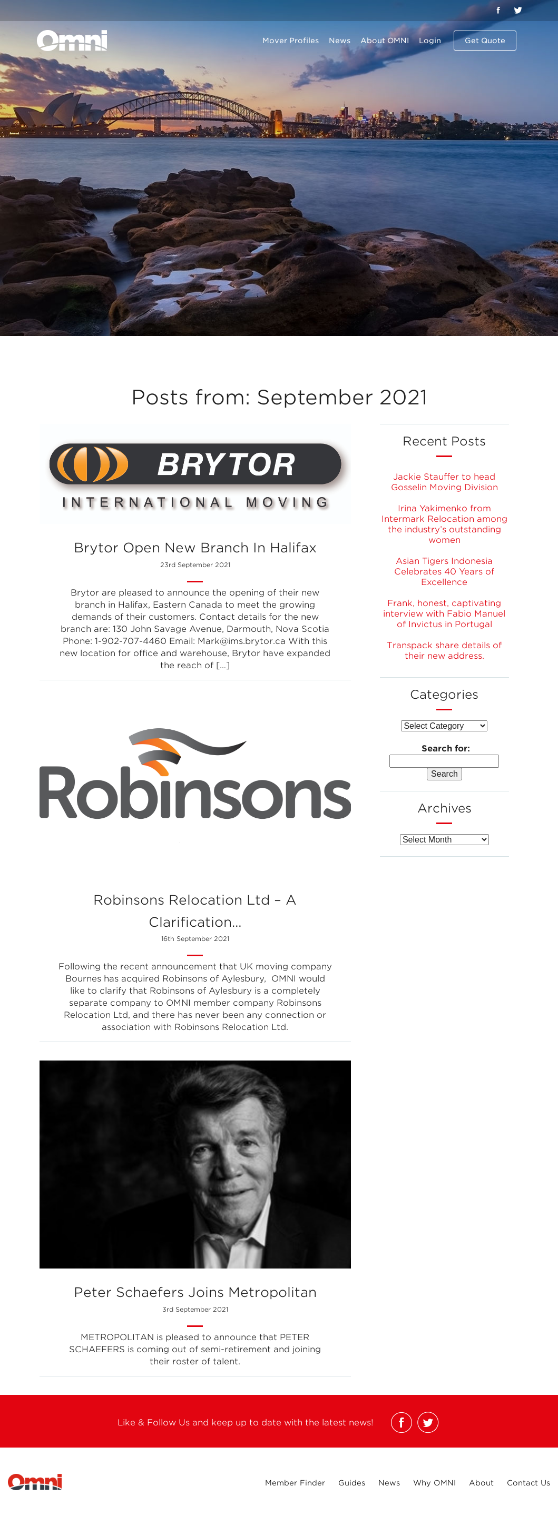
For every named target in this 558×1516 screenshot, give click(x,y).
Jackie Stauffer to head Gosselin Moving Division (444, 482)
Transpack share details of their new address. (444, 650)
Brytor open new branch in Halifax (195, 556)
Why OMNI (434, 1483)
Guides (351, 1483)
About (481, 1483)
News (339, 40)
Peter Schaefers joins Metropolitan (195, 1301)
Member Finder (295, 1483)
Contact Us (528, 1483)
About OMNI (384, 40)
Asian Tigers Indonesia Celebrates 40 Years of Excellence (444, 571)
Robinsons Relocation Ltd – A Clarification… (195, 920)
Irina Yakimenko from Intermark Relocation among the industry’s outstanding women (444, 524)
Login (430, 40)
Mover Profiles (290, 40)
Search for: (446, 749)
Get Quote (485, 40)
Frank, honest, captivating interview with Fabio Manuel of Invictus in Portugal (444, 613)
